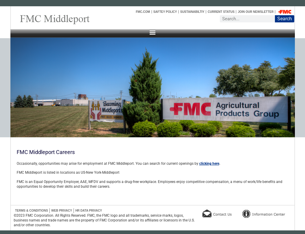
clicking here (209, 163)
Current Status (221, 11)
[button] (152, 32)
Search (284, 18)
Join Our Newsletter (255, 11)
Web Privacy (61, 210)
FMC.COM (143, 11)
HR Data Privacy (88, 210)
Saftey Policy (165, 11)
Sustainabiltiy (192, 11)
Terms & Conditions (31, 210)
